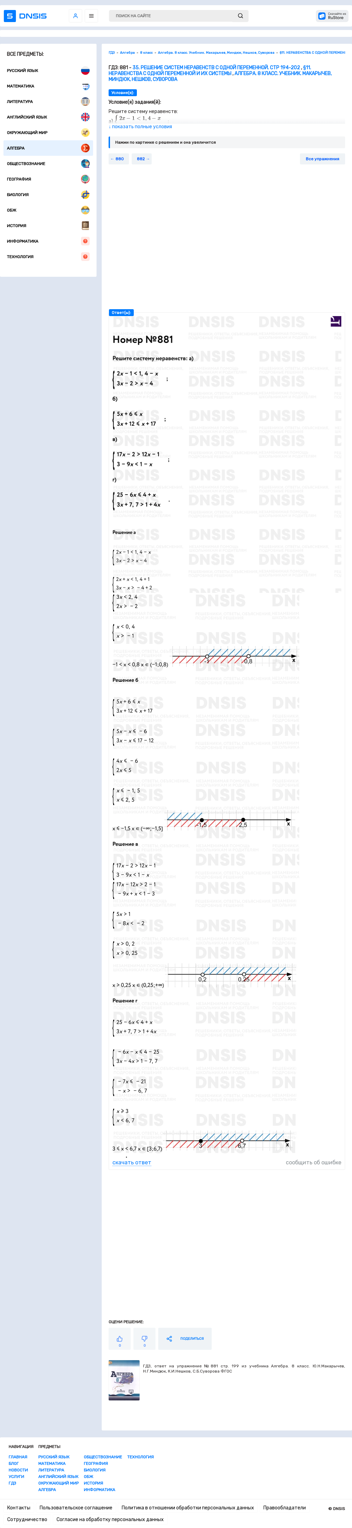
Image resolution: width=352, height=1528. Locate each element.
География (48, 179)
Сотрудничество (27, 1519)
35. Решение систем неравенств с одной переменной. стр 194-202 (216, 68)
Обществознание (48, 163)
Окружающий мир (48, 132)
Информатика (48, 241)
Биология (48, 194)
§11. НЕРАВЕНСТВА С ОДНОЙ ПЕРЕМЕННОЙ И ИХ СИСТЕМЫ (210, 71)
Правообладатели (284, 1508)
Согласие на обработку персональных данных (110, 1519)
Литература (48, 101)
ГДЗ (12, 1483)
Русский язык (48, 70)
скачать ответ (131, 1162)
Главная (18, 1457)
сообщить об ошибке (313, 1162)
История (48, 225)
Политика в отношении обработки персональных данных (188, 1508)
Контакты (18, 1508)
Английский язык (48, 117)
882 (141, 158)
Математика (48, 86)
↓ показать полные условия (140, 127)
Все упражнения (322, 158)
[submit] (240, 16)
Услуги (16, 1476)
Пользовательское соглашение (76, 1508)
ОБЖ (48, 210)
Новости (18, 1470)
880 (119, 158)
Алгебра (48, 148)
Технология (48, 256)
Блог (14, 1463)
